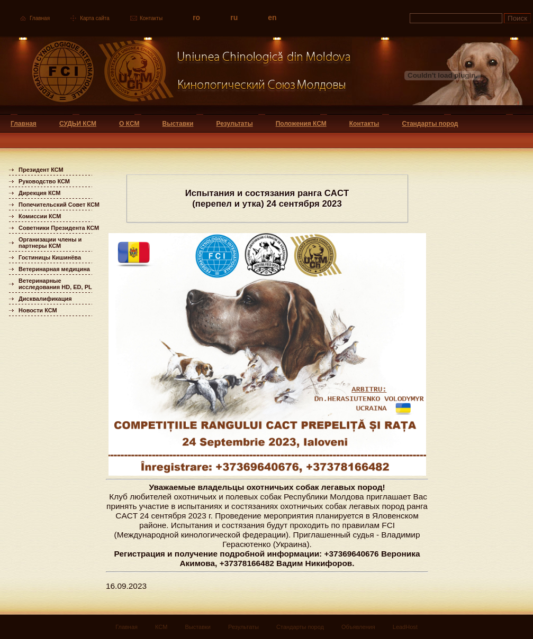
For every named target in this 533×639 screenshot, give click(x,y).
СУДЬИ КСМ (77, 123)
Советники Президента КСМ (59, 228)
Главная (40, 18)
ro (196, 17)
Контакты (151, 18)
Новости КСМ (38, 310)
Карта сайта (95, 18)
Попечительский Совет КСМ (59, 204)
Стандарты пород (430, 123)
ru (234, 17)
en (272, 17)
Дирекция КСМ (39, 193)
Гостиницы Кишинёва (50, 257)
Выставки (178, 123)
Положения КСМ (301, 123)
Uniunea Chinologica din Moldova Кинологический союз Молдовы (176, 75)
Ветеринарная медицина (54, 269)
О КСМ (129, 123)
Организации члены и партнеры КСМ (50, 242)
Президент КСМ (41, 169)
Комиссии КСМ (40, 216)
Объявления (358, 627)
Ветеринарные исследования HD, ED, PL (55, 283)
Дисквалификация (45, 298)
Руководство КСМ (44, 181)
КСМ (161, 627)
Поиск (517, 18)
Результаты (234, 123)
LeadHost (405, 627)
